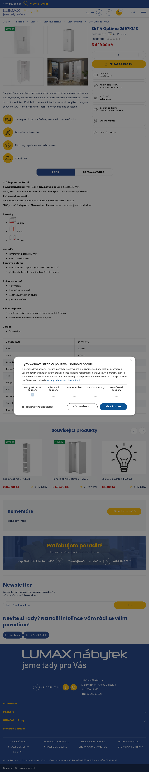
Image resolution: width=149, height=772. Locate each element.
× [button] (130, 360)
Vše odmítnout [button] (82, 406)
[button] (38, 406)
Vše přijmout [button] (113, 406)
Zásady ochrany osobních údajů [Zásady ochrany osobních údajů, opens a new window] (64, 380)
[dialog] (74, 386)
